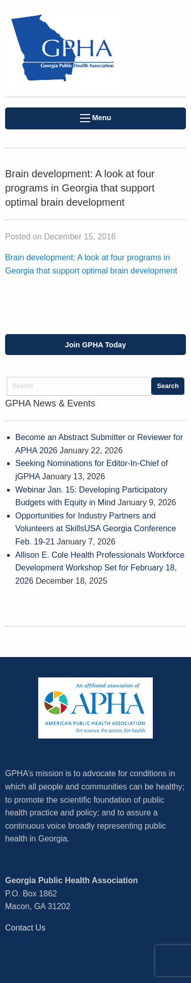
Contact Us (25, 927)
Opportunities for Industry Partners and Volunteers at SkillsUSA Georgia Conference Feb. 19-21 (95, 528)
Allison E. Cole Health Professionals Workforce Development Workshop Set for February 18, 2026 (99, 568)
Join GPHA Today (95, 345)
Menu (96, 118)
